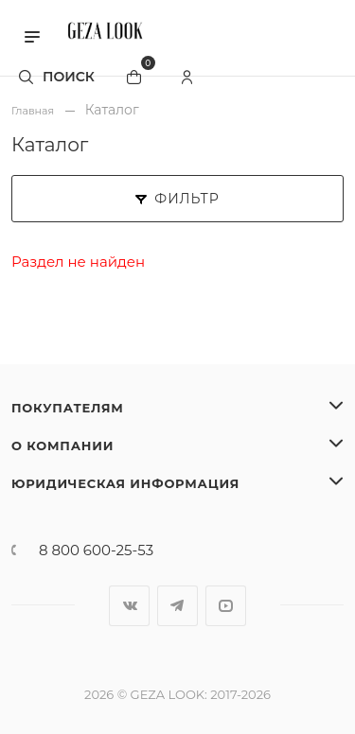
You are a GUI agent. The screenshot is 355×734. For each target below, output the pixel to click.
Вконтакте (129, 605)
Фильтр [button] (177, 198)
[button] (32, 35)
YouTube (225, 605)
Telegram (177, 605)
